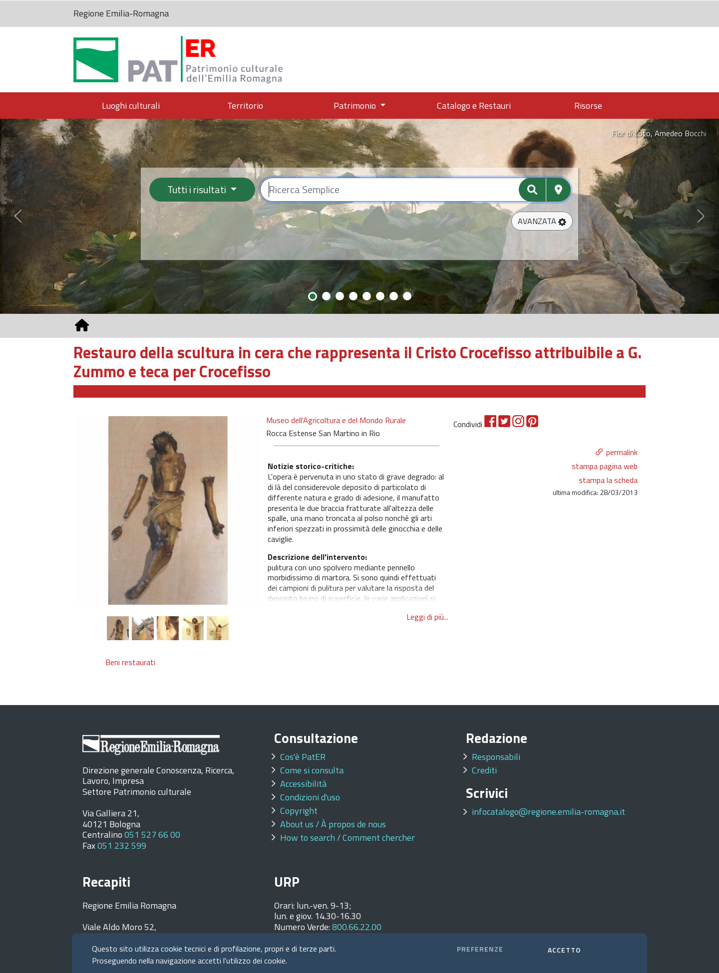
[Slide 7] (393, 296)
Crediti (484, 770)
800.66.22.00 (356, 927)
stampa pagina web (605, 466)
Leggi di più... (427, 617)
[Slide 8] (407, 296)
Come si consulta (312, 770)
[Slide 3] (340, 296)
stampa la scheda (608, 480)
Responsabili (496, 756)
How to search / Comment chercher (347, 837)
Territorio (245, 105)
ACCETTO (564, 950)
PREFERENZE (480, 949)
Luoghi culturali (131, 105)
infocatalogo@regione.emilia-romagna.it (548, 811)
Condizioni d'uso (310, 797)
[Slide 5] (366, 296)
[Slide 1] (312, 296)
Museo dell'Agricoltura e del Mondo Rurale (336, 420)
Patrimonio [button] (356, 105)
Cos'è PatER (303, 756)
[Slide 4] (353, 296)
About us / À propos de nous (333, 824)
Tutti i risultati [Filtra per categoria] (197, 189)
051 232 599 (121, 845)
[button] (542, 221)
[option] (168, 510)
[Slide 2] (326, 296)
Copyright (299, 810)
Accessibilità (303, 783)
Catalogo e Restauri (474, 105)
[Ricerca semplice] (415, 190)
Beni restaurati (130, 662)
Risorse (588, 105)
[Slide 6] (380, 296)
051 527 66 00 (152, 834)
